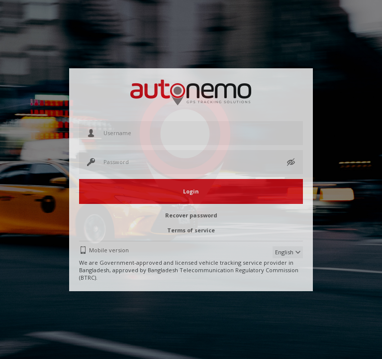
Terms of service (191, 230)
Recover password (191, 215)
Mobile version (109, 250)
